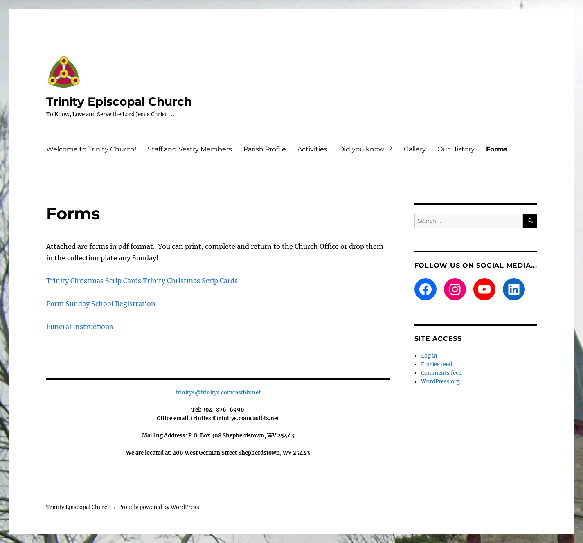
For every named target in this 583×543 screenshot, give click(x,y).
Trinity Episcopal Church (119, 101)
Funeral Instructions (79, 326)
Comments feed (441, 373)
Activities (312, 149)
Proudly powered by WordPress (158, 507)
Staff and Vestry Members (190, 149)
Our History (456, 149)
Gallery (415, 149)
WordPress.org (440, 381)
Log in (429, 355)
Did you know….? (365, 149)
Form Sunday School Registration (100, 304)
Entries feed (436, 364)
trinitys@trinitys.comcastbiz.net (218, 392)
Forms (497, 149)
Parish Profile (264, 149)
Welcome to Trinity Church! (91, 149)
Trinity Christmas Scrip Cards (93, 281)
